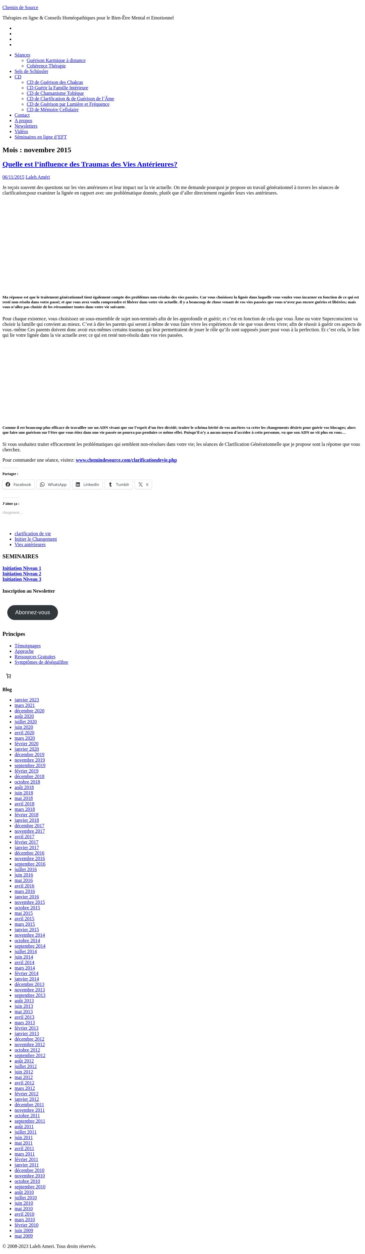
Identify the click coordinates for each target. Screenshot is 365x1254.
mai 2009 (24, 1235)
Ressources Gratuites (35, 656)
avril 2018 (24, 803)
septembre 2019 (30, 765)
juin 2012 (24, 1071)
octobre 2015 (27, 907)
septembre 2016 (30, 863)
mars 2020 (25, 738)
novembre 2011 (30, 1110)
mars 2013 (25, 1022)
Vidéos (21, 131)
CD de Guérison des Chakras (55, 82)
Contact (22, 115)
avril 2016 (24, 885)
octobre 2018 (27, 781)
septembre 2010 (30, 1186)
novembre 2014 (30, 935)
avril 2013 (24, 1017)
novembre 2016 (30, 858)
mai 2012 (24, 1077)
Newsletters (26, 126)
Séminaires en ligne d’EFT (41, 137)
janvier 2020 (27, 749)
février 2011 (26, 1159)
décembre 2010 (29, 1170)
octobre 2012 (27, 1049)
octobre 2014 (27, 940)
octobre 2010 (27, 1181)
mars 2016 (25, 891)
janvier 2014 (27, 978)
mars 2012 (25, 1088)
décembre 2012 (29, 1039)
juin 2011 (24, 1137)
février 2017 (27, 842)
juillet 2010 (26, 1197)
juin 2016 (24, 874)
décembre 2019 (29, 754)
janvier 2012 (27, 1099)
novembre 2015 (30, 902)
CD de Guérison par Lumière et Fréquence (68, 104)
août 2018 (24, 787)
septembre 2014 (30, 946)
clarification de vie (33, 533)
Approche (24, 651)
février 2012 (27, 1093)
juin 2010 (24, 1203)
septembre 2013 (30, 995)
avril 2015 (24, 918)
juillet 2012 (26, 1066)
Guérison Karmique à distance (56, 60)
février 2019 (27, 770)
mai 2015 (24, 913)
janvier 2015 (27, 929)
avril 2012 (24, 1082)
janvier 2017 (27, 847)
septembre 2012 (30, 1055)
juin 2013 (24, 1006)
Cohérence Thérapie (46, 65)
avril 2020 (24, 732)
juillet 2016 (26, 869)
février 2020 (27, 743)
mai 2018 (24, 798)
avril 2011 (24, 1148)
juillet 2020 (26, 721)
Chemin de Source (20, 7)
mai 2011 (23, 1142)
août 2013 (24, 1000)
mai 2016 (24, 880)
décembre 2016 (29, 853)
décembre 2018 (29, 776)
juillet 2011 (26, 1132)
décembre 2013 (29, 984)
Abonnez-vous (32, 612)
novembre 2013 (30, 989)
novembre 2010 (30, 1175)
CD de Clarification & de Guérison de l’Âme (70, 98)
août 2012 (24, 1060)
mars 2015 (25, 924)
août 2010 (24, 1192)
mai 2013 (24, 1011)
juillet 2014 (26, 951)
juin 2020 (24, 727)
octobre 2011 (27, 1115)
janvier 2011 (27, 1164)
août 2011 (24, 1126)
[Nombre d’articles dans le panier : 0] (8, 676)
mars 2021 (25, 705)
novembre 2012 (30, 1044)
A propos (23, 120)
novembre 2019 (30, 760)
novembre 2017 (30, 831)
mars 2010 (25, 1219)
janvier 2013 (27, 1033)
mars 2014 (25, 967)
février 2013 (27, 1028)
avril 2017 (24, 836)
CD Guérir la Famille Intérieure (57, 87)
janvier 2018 (27, 820)
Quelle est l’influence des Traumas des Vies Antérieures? (89, 164)
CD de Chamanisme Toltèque (55, 93)
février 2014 (27, 973)
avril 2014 (24, 962)
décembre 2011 (29, 1104)
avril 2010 (24, 1214)
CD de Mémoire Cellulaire (53, 109)
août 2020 (24, 716)
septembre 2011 (30, 1121)
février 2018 (27, 814)
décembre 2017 (29, 825)
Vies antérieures (30, 544)
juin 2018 (24, 792)
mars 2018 (25, 809)
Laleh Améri (37, 177)
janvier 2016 (27, 896)
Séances (22, 54)
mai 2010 (24, 1208)
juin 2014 (24, 956)
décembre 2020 (29, 710)
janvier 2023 (27, 699)
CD (18, 76)
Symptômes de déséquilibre (41, 662)
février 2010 (27, 1225)
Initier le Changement (36, 539)
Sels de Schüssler (31, 71)
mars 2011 (25, 1153)
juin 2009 (24, 1230)
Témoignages (28, 645)
